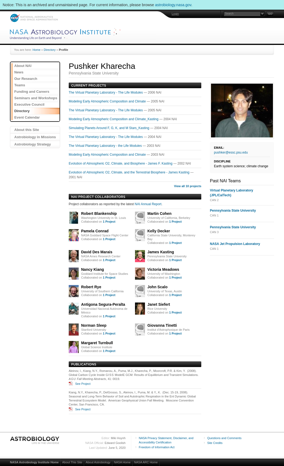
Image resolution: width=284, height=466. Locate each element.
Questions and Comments (224, 438)
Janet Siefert (158, 304)
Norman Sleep (93, 325)
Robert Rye (91, 287)
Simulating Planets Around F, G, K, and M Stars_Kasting (109, 128)
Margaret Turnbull (97, 343)
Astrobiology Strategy (32, 144)
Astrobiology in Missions (35, 137)
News (18, 72)
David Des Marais (96, 252)
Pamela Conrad (95, 231)
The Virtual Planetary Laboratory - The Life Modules (106, 92)
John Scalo (157, 287)
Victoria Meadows (163, 269)
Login (175, 13)
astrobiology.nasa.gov (173, 5)
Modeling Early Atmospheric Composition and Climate (108, 101)
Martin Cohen (159, 213)
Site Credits (215, 442)
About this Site (26, 130)
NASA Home (122, 462)
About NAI (23, 66)
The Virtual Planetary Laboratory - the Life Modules (106, 146)
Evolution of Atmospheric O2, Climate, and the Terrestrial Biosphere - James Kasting (129, 172)
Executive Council (29, 104)
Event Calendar (27, 117)
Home (36, 49)
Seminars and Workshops (35, 98)
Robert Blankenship (99, 213)
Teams (19, 85)
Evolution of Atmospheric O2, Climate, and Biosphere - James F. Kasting (121, 163)
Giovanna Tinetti (162, 325)
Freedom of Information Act (157, 447)
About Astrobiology (98, 462)
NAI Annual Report (148, 204)
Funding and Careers (31, 92)
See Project (83, 383)
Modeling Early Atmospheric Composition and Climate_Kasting (114, 119)
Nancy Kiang (92, 269)
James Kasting (160, 252)
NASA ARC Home (146, 462)
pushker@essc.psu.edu (231, 152)
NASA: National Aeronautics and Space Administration (34, 18)
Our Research (25, 79)
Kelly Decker (158, 231)
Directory (50, 49)
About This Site (72, 462)
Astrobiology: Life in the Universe (35, 440)
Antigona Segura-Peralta (103, 304)
